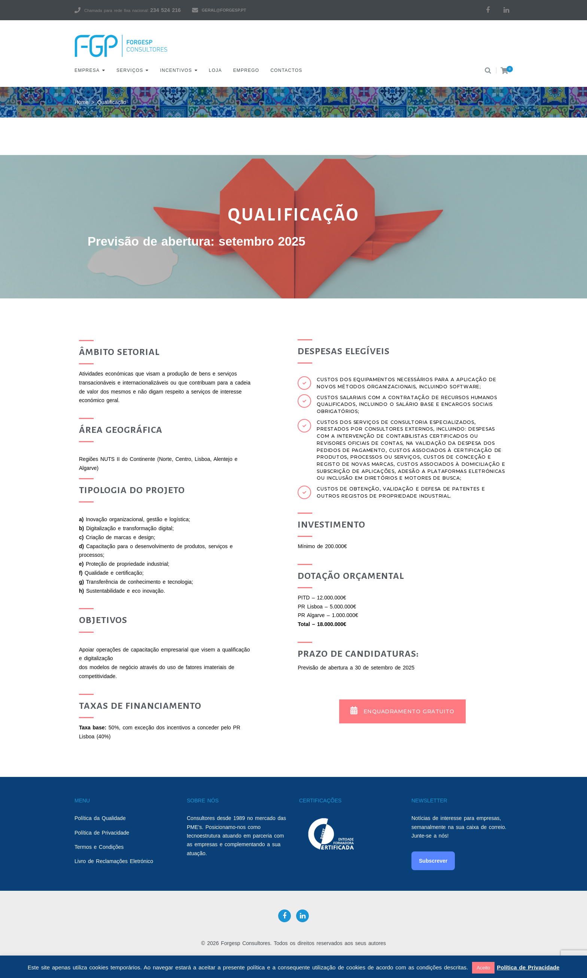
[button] (402, 711)
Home (81, 102)
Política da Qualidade (100, 818)
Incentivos (176, 70)
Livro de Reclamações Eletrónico (113, 861)
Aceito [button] (483, 968)
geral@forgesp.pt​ (224, 10)
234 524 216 (165, 10)
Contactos (286, 70)
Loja (215, 70)
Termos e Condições (99, 847)
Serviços (129, 70)
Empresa (87, 70)
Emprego (246, 70)
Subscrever (433, 861)
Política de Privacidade (101, 833)
